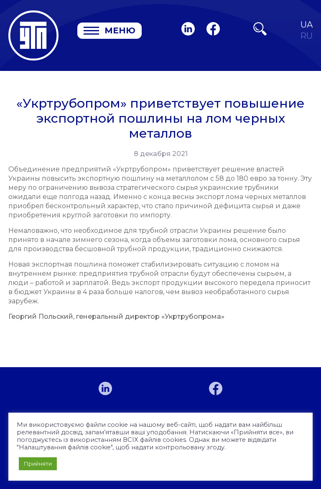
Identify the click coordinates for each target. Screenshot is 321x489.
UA (307, 25)
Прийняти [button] (38, 463)
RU (306, 36)
